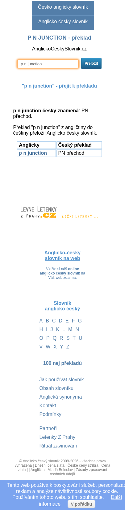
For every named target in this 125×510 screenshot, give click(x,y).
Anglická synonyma (61, 397)
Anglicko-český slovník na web (62, 255)
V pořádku (81, 504)
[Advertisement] (59, 178)
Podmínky (50, 414)
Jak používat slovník (62, 379)
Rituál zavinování (58, 445)
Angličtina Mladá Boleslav (52, 470)
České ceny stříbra (83, 465)
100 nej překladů (62, 363)
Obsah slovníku (56, 388)
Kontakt (48, 405)
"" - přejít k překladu (59, 86)
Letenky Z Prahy (58, 437)
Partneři (48, 428)
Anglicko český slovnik (41, 461)
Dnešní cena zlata (50, 465)
